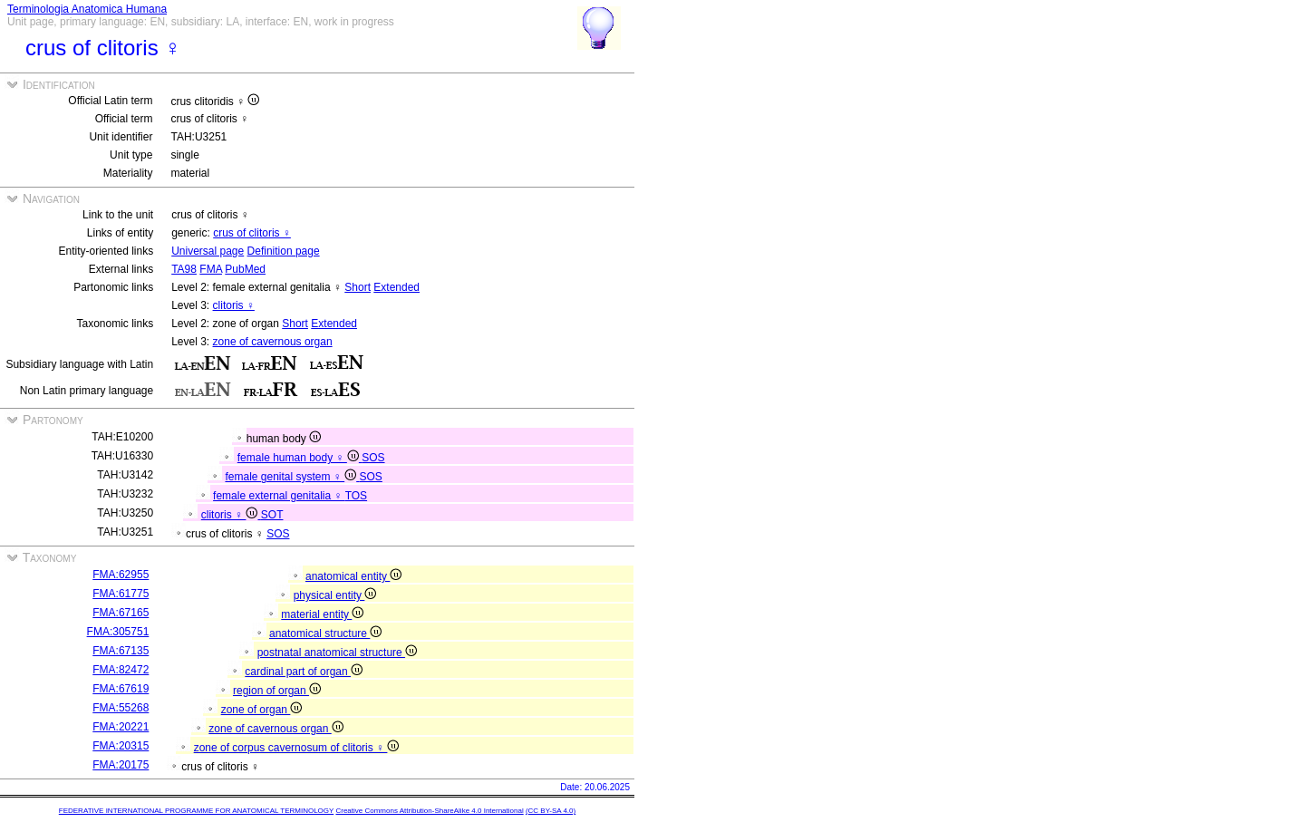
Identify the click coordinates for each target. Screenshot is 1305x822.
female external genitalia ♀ (279, 495)
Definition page (283, 251)
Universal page (207, 251)
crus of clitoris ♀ (252, 233)
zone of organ (262, 709)
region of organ (277, 690)
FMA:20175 (120, 765)
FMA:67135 (120, 650)
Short (357, 287)
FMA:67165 (120, 612)
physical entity (335, 595)
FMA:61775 (120, 593)
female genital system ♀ (292, 476)
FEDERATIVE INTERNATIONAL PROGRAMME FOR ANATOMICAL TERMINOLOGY (196, 811)
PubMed (245, 269)
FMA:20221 (120, 726)
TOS (356, 495)
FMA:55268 (120, 707)
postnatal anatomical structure (337, 652)
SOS (373, 457)
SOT (272, 514)
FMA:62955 (120, 574)
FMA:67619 (120, 688)
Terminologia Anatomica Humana (87, 9)
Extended (396, 287)
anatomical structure (325, 633)
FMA (210, 269)
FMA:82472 (120, 669)
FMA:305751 (118, 631)
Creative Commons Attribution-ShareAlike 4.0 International (429, 811)
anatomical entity (353, 576)
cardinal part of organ (303, 671)
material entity (322, 614)
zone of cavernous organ (273, 341)
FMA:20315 (120, 746)
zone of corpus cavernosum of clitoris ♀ (297, 747)
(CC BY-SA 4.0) (550, 811)
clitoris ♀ (234, 305)
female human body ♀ (299, 457)
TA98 (184, 269)
